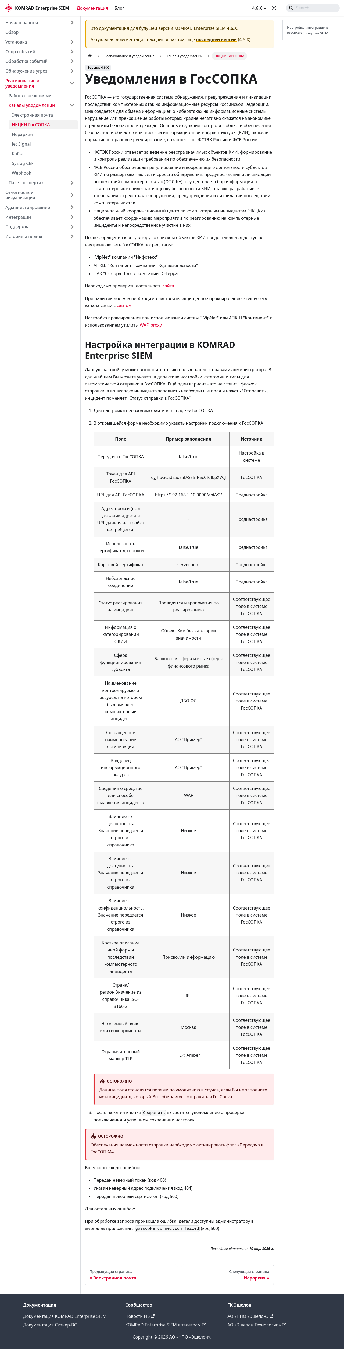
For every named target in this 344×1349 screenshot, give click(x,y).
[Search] (313, 8)
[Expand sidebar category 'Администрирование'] (72, 207)
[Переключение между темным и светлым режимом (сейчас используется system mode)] (274, 8)
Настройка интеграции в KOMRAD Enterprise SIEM (307, 30)
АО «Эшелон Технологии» (256, 1325)
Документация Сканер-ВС (50, 1325)
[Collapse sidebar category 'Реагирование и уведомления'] (72, 83)
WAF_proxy (151, 325)
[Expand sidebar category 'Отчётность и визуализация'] (72, 195)
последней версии (216, 39)
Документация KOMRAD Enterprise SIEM (64, 1316)
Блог (119, 8)
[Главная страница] (90, 56)
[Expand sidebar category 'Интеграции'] (72, 217)
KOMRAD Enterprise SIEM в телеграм (165, 1325)
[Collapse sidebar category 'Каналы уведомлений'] (72, 105)
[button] (41, 182)
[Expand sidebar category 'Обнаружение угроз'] (72, 71)
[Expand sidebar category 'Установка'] (72, 42)
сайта (168, 286)
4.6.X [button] (257, 8)
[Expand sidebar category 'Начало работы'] (72, 22)
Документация (92, 8)
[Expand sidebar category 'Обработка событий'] (72, 61)
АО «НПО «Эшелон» (250, 1316)
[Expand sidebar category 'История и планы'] (72, 236)
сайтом (124, 305)
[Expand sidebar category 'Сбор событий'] (72, 51)
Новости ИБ (140, 1316)
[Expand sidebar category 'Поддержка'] (72, 226)
